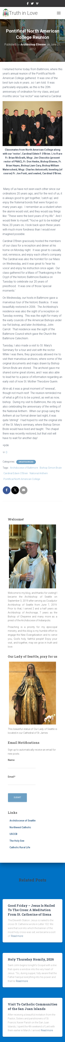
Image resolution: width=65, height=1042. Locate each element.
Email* (22, 780)
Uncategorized (26, 462)
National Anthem (39, 473)
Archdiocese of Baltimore (24, 467)
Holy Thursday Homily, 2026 (31, 959)
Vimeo (37, 4)
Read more (17, 936)
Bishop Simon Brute (51, 467)
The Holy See (17, 840)
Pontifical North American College (21, 479)
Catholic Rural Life (20, 847)
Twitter (32, 4)
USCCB (13, 834)
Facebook (28, 4)
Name (22, 763)
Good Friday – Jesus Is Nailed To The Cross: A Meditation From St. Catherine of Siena (31, 909)
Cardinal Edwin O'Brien (15, 473)
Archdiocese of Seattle (23, 820)
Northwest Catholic (20, 827)
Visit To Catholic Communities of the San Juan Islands (32, 1006)
